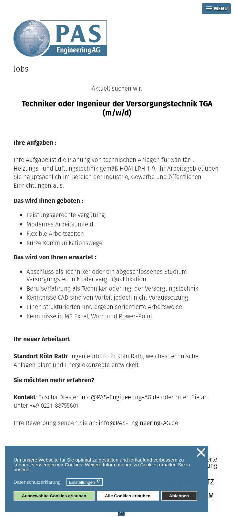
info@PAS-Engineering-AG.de (119, 397)
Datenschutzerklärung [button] (37, 482)
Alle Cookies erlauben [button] (127, 495)
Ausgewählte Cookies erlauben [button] (54, 495)
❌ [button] (201, 452)
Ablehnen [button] (179, 495)
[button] (64, 483)
